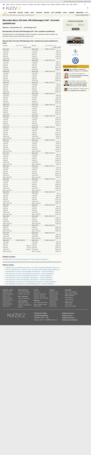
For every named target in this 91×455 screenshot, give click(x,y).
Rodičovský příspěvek (8, 300)
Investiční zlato (40, 302)
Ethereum (46, 298)
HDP (41, 296)
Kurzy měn (24, 4)
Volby (66, 299)
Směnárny (20, 294)
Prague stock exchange (70, 306)
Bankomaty (25, 290)
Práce (67, 4)
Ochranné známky (53, 298)
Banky (19, 290)
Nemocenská (21, 303)
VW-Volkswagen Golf (30, 27)
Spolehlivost (74, 292)
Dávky (65, 12)
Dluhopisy (36, 294)
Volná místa (25, 296)
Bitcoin (39, 4)
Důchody (20, 307)
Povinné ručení (6, 306)
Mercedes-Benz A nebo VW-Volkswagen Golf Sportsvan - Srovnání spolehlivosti (29, 275)
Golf (55, 45)
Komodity (30, 4)
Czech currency (68, 304)
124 (25, 45)
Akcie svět (18, 4)
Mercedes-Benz (20, 45)
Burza (35, 292)
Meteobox (81, 1)
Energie (52, 4)
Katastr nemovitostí (53, 294)
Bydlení (20, 12)
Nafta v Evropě (37, 306)
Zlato (35, 4)
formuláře (54, 306)
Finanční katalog (69, 297)
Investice (36, 290)
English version (69, 302)
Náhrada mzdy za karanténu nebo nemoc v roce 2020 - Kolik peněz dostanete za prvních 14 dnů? (33, 267)
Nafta (45, 304)
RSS (68, 319)
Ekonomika (36, 296)
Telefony (39, 12)
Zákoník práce (52, 302)
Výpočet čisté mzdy (7, 292)
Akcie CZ (12, 4)
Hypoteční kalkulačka (7, 304)
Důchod (46, 12)
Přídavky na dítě (6, 296)
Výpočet (11, 290)
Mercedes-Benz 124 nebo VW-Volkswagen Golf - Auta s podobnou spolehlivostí (25, 259)
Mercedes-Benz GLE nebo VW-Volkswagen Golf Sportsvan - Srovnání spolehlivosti (30, 271)
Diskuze (75, 4)
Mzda (25, 298)
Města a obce (52, 292)
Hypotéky (43, 4)
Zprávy (8, 4)
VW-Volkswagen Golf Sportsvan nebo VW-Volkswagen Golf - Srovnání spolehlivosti (30, 283)
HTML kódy (74, 319)
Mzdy (32, 12)
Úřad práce (20, 298)
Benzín (41, 304)
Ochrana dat (37, 313)
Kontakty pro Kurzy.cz (68, 317)
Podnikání (51, 290)
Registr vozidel (68, 294)
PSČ (57, 292)
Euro (25, 294)
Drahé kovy (36, 300)
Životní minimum (6, 302)
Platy (28, 298)
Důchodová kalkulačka (8, 294)
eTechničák (71, 295)
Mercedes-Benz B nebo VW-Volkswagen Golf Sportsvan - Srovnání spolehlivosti (29, 277)
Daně (50, 306)
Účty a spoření (56, 12)
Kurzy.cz (4, 15)
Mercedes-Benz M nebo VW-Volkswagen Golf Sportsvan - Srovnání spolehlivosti (29, 279)
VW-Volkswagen (49, 45)
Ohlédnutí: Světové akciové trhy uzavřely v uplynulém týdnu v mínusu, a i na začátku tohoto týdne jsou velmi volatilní (76, 74)
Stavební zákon (53, 304)
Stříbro (45, 302)
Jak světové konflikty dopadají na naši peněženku (78, 79)
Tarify (48, 4)
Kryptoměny (36, 298)
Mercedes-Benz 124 (15, 27)
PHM (38, 304)
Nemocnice (80, 12)
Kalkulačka (58, 4)
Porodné (27, 303)
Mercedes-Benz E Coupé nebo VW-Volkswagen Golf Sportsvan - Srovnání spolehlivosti (31, 281)
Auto (8, 15)
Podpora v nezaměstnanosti (24, 305)
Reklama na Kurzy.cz (68, 313)
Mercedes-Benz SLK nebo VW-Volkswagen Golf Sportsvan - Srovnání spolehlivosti (30, 273)
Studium (89, 1)
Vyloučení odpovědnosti (41, 315)
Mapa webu (70, 299)
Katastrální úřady (53, 296)
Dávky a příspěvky (22, 301)
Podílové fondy (42, 294)
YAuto (77, 1)
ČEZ (38, 292)
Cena (69, 292)
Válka (71, 4)
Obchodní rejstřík (67, 1)
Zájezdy (73, 1)
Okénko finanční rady (70, 66)
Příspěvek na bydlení (7, 298)
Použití (64, 319)
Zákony (63, 4)
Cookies (44, 313)
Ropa (35, 304)
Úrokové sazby (21, 292)
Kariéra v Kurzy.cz (67, 315)
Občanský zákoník (53, 300)
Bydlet (85, 1)
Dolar (28, 294)
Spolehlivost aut (13, 15)
